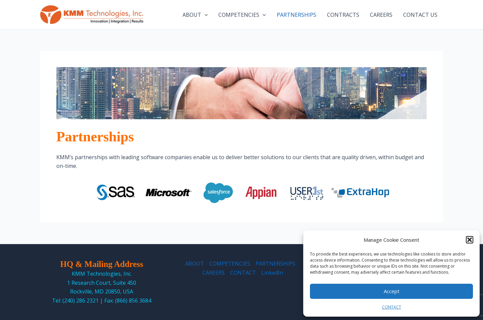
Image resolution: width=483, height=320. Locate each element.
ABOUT (195, 14)
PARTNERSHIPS (296, 14)
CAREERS (381, 14)
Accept (391, 291)
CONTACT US (420, 14)
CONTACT (391, 307)
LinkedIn (272, 272)
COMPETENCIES (242, 14)
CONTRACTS (343, 14)
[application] (204, 14)
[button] (469, 239)
